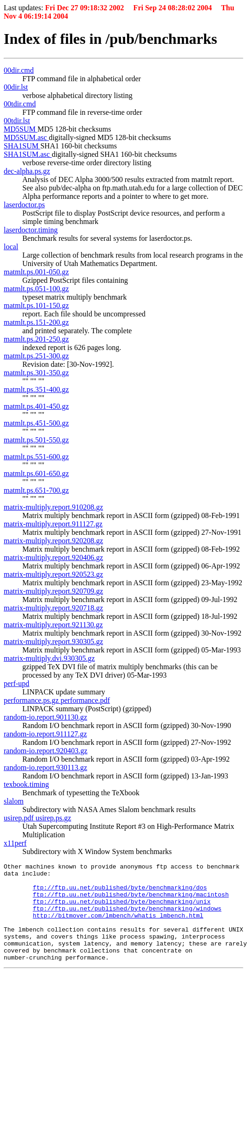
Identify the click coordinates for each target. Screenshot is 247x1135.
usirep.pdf (19, 818)
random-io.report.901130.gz (45, 717)
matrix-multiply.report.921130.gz (53, 625)
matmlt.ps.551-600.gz (36, 457)
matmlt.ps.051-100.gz (36, 289)
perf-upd (16, 683)
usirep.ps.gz (53, 818)
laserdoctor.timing (31, 230)
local (11, 247)
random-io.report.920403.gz (45, 751)
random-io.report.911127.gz (45, 734)
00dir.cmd (18, 70)
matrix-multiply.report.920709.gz (53, 591)
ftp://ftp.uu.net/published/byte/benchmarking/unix (121, 909)
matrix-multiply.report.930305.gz (53, 641)
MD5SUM (20, 129)
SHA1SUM (22, 146)
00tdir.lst (17, 121)
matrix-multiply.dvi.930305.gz (49, 658)
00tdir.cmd (20, 104)
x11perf (15, 843)
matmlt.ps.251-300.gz (36, 356)
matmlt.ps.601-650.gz (36, 473)
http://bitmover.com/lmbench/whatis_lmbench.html (118, 926)
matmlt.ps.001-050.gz (36, 272)
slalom (14, 801)
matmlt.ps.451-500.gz (36, 423)
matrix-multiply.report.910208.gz (53, 507)
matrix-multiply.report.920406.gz (53, 557)
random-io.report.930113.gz (45, 767)
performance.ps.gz (32, 700)
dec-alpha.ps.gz (27, 171)
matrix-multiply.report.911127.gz (53, 524)
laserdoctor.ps (24, 205)
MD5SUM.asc (26, 137)
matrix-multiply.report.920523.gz (53, 574)
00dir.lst (16, 87)
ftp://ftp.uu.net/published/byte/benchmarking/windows (127, 918)
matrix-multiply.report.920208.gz (53, 541)
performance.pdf (85, 700)
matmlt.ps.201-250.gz (36, 339)
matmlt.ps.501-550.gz (36, 440)
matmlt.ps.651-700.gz (36, 490)
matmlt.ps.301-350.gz (36, 373)
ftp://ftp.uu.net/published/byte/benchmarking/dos (120, 893)
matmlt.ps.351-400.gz (36, 389)
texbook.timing (26, 784)
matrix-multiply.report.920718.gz (53, 608)
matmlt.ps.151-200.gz (36, 322)
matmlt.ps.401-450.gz (36, 406)
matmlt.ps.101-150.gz (36, 305)
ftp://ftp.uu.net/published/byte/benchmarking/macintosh (130, 901)
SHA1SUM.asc (28, 154)
